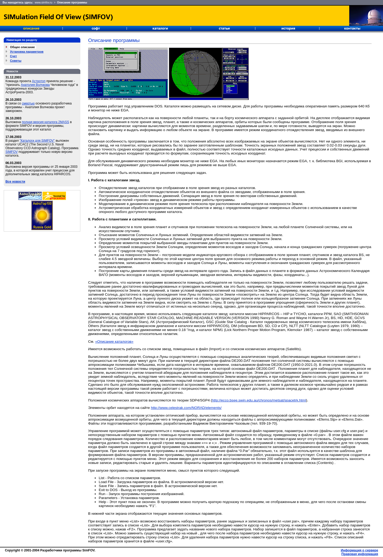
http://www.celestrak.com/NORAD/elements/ (186, 408)
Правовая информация (360, 554)
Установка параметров (27, 51)
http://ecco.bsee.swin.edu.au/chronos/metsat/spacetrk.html (259, 400)
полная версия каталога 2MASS (45, 122)
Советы (16, 60)
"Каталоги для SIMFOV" (37, 141)
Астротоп (38, 81)
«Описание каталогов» (114, 342)
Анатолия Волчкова (35, 85)
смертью (28, 103)
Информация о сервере (359, 550)
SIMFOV (11, 152)
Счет (13, 56)
